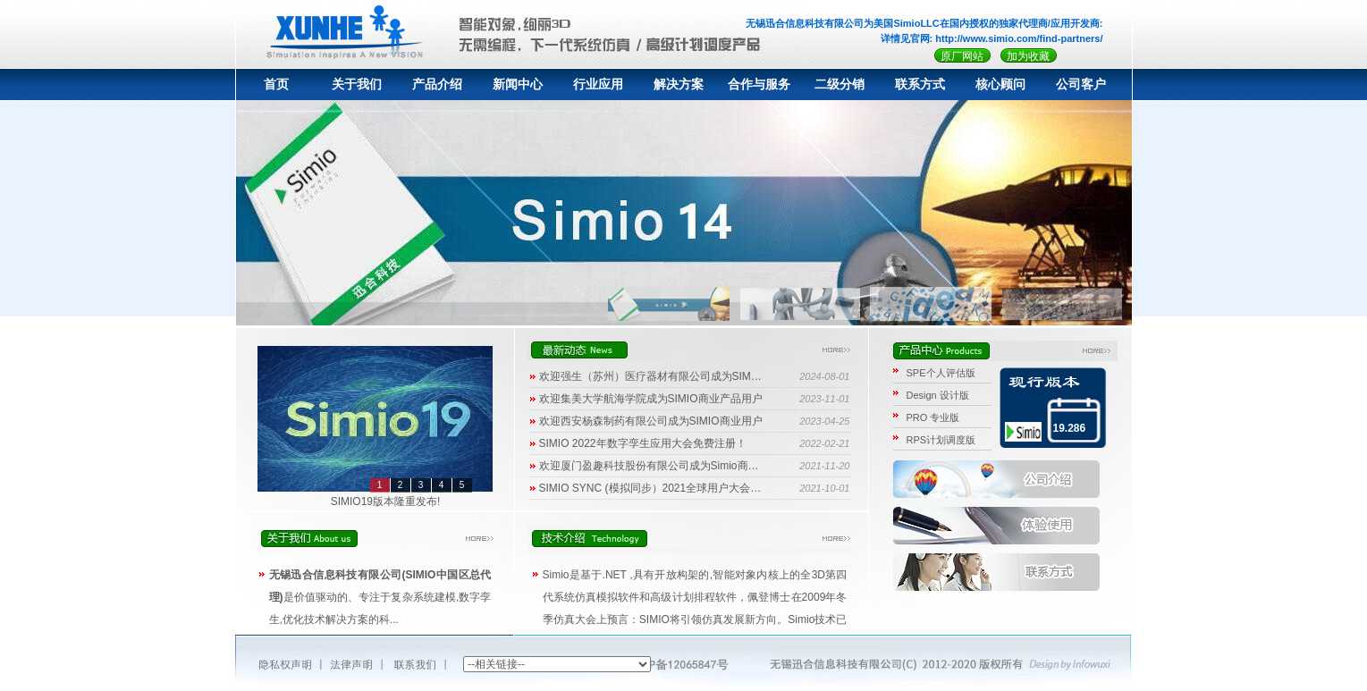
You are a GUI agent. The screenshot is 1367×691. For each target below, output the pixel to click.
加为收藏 (1028, 56)
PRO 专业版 (933, 417)
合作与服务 (759, 84)
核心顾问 (1000, 84)
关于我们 (357, 84)
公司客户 (1081, 84)
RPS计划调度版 (941, 439)
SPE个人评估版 (941, 372)
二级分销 (839, 84)
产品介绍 (437, 84)
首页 (276, 84)
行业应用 (598, 84)
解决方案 (679, 84)
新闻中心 (518, 84)
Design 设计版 (938, 395)
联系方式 (920, 84)
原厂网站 (962, 56)
